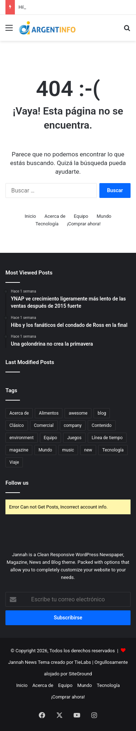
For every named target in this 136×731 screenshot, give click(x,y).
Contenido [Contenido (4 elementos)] (102, 425)
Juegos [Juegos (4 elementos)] (74, 437)
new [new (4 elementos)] (88, 450)
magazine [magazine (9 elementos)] (18, 450)
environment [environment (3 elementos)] (21, 437)
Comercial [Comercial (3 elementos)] (44, 425)
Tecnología (47, 223)
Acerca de (55, 216)
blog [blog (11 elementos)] (102, 413)
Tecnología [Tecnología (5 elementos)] (113, 450)
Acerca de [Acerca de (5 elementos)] (19, 413)
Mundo (104, 216)
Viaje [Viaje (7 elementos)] (14, 462)
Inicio (30, 216)
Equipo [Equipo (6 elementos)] (50, 437)
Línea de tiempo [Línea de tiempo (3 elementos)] (107, 437)
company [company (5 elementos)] (73, 425)
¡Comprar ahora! (84, 223)
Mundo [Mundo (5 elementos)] (45, 450)
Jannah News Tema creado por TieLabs (49, 662)
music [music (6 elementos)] (68, 450)
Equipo (81, 216)
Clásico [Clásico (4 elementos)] (16, 425)
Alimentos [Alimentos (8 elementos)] (48, 413)
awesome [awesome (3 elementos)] (78, 413)
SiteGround (80, 673)
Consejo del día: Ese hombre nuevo (55, 7)
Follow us (17, 483)
